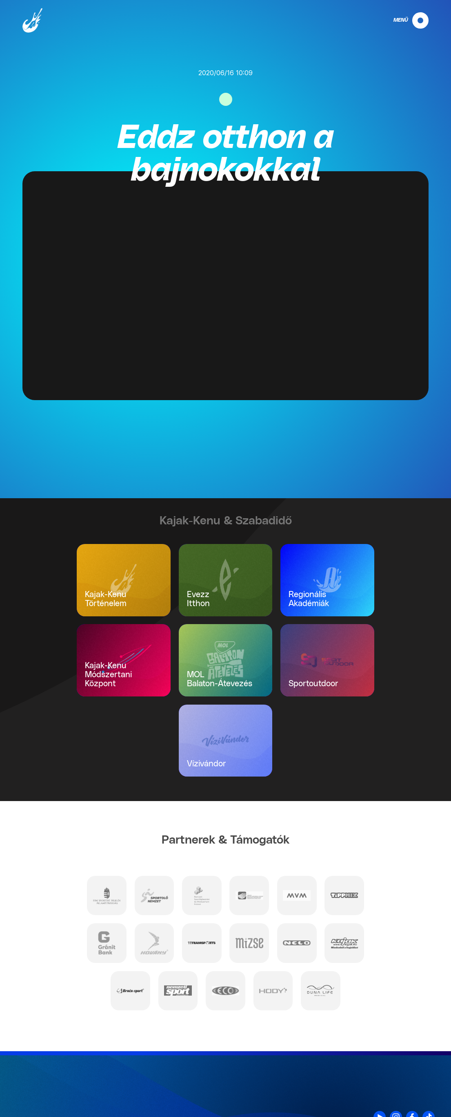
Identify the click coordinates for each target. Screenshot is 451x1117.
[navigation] (404, 20)
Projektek (421, 1097)
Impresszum (416, 1076)
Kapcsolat (419, 1054)
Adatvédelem (415, 1065)
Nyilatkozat (418, 1086)
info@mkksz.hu (85, 1096)
